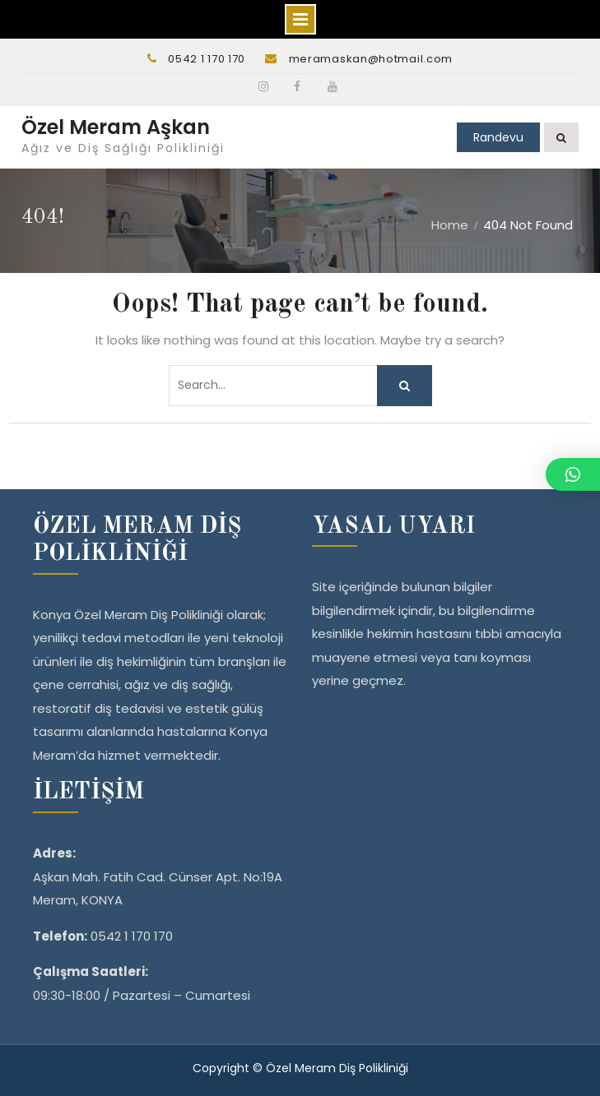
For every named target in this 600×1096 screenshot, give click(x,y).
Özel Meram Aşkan (115, 127)
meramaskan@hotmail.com (371, 59)
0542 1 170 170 (206, 59)
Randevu (498, 137)
